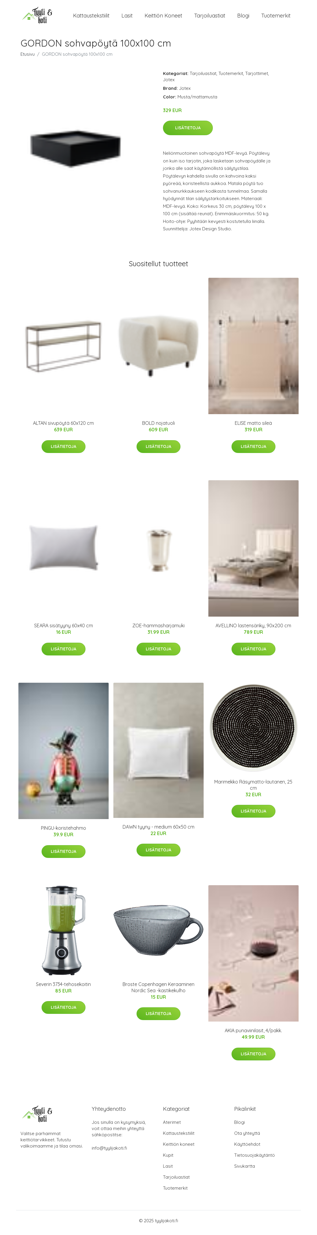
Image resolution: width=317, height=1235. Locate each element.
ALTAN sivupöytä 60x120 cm (63, 427)
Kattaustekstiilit (91, 17)
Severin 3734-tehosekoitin (63, 988)
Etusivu (27, 58)
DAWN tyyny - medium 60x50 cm (158, 831)
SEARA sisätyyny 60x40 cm (63, 630)
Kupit (168, 1159)
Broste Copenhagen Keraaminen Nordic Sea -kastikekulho (158, 991)
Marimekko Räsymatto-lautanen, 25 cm (253, 789)
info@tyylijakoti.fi (109, 1152)
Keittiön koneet (163, 17)
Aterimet (172, 1126)
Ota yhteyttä (247, 1137)
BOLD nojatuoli (158, 427)
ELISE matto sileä (253, 427)
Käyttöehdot (247, 1148)
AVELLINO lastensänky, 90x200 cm (253, 630)
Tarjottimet (256, 77)
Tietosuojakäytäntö (254, 1159)
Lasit (127, 17)
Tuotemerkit (276, 17)
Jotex (169, 84)
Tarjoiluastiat (209, 17)
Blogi (243, 17)
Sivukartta (244, 1170)
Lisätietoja (188, 132)
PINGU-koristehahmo (63, 832)
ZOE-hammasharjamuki (158, 630)
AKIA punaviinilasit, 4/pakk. (253, 1035)
